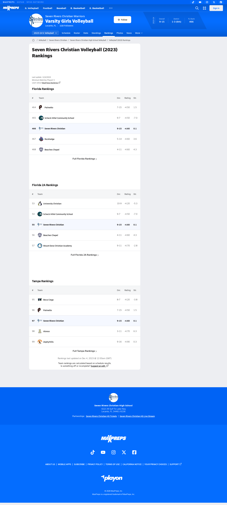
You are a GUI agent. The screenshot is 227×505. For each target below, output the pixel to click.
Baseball (61, 8)
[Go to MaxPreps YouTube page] (103, 452)
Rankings (108, 32)
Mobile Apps (64, 464)
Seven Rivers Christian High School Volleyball (88, 40)
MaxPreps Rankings (51, 83)
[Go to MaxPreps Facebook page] (134, 452)
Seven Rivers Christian (58, 40)
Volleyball (42, 40)
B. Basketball (78, 8)
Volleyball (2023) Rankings (119, 40)
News (129, 32)
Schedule (66, 32)
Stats (85, 32)
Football (47, 8)
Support (176, 464)
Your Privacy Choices (155, 464)
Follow (122, 19)
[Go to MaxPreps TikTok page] (92, 452)
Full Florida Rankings (85, 158)
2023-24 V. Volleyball (45, 32)
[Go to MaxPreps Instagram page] (113, 452)
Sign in (216, 8)
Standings (96, 32)
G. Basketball (96, 8)
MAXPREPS (9, 2)
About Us (50, 464)
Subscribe (79, 464)
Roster (77, 32)
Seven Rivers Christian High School (113, 400)
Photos (120, 32)
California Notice (132, 464)
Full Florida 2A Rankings (85, 254)
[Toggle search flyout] (197, 8)
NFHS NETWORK (35, 2)
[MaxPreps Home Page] (33, 40)
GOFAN (20, 2)
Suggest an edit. (100, 365)
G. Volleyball (32, 8)
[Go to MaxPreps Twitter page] (124, 452)
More (138, 32)
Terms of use (113, 464)
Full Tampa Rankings (85, 350)
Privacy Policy (95, 464)
